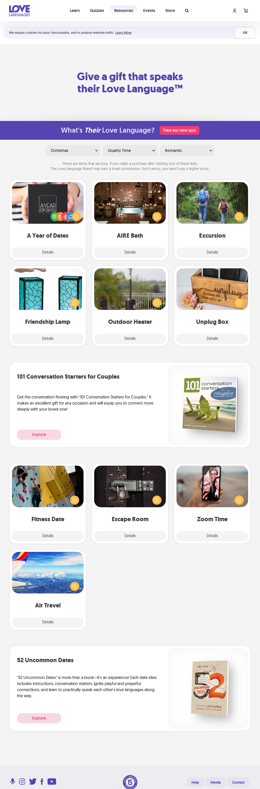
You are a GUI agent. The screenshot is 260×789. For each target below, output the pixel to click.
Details (48, 253)
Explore (39, 434)
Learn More (123, 32)
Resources (123, 10)
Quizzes (97, 10)
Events (149, 10)
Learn (75, 10)
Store (170, 10)
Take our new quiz (179, 130)
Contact (238, 782)
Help (195, 782)
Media (215, 782)
